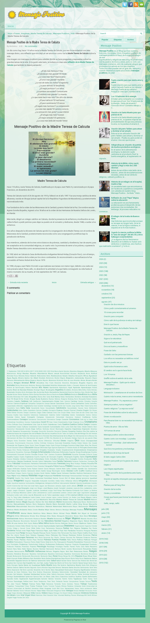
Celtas (25, 410)
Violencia (85, 593)
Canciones (60, 403)
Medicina (93, 506)
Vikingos (56, 593)
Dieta (35, 441)
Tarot (95, 579)
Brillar (21, 399)
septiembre (106, 298)
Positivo (10, 542)
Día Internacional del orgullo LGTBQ (36, 438)
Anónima (32, 385)
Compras (40, 417)
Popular (105, 40)
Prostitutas (93, 544)
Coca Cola (93, 413)
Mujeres (76, 518)
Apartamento (54, 388)
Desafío (9, 431)
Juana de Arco (78, 488)
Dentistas (46, 429)
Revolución (44, 556)
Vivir (45, 595)
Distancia (50, 443)
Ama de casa (68, 380)
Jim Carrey (88, 486)
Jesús (80, 485)
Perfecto (79, 535)
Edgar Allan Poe (85, 445)
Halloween (65, 473)
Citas (68, 413)
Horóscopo (93, 476)
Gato (9, 471)
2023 (49, 371)
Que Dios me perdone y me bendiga (119, 449)
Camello (94, 401)
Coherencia (34, 415)
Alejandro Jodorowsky (75, 378)
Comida (10, 417)
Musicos (16, 521)
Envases (28, 454)
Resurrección (35, 556)
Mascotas (11, 506)
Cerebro (45, 410)
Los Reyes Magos (84, 497)
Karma (69, 490)
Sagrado (18, 561)
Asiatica (18, 392)
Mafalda (18, 502)
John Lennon (11, 488)
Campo (47, 403)
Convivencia (51, 419)
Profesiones (50, 544)
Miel (79, 513)
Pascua (42, 533)
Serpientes (37, 570)
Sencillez (77, 568)
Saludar (64, 561)
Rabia (87, 547)
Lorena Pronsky (62, 497)
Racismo (93, 547)
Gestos (63, 471)
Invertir (9, 486)
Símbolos (94, 570)
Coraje (58, 419)
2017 (32, 371)
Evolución (88, 459)
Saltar (48, 561)
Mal (43, 502)
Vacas (77, 588)
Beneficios (82, 394)
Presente (70, 542)
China (13, 413)
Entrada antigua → (88, 282)
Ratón (24, 549)
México (55, 513)
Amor (32, 382)
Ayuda (9, 394)
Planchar (94, 537)
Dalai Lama (65, 427)
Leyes (62, 495)
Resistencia (93, 554)
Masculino (31, 506)
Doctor (74, 443)
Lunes (30, 500)
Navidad (57, 521)
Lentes (17, 495)
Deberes (90, 427)
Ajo (31, 378)
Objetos (89, 523)
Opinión (40, 526)
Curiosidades (55, 427)
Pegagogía (41, 535)
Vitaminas (39, 595)
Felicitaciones (25, 464)
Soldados (20, 574)
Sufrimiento (92, 577)
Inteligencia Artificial (52, 483)
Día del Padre (21, 436)
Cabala (94, 399)
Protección (10, 547)
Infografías (83, 481)
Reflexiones (40, 551)
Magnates (31, 502)
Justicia (36, 490)
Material (49, 506)
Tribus (26, 586)
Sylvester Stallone (47, 579)
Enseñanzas (86, 452)
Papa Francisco (37, 531)
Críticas (15, 424)
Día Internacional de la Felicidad (38, 436)
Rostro (73, 558)
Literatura (26, 497)
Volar (55, 595)
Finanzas (21, 466)
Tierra (38, 584)
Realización (50, 549)
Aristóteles (67, 390)
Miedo (74, 513)
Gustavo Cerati (39, 473)
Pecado (22, 535)
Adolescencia (56, 376)
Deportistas (76, 429)
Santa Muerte (46, 565)
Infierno (75, 481)
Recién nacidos (66, 549)
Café (30, 401)
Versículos (88, 591)
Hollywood (48, 476)
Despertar (72, 431)
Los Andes (72, 497)
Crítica (9, 424)
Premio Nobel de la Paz (48, 542)
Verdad (82, 591)
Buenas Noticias (54, 399)
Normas (58, 523)
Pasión (48, 533)
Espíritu (37, 457)
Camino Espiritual (20, 403)
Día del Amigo (80, 433)
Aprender (76, 387)
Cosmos (27, 422)
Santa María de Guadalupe (29, 565)
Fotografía (49, 466)
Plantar (16, 540)
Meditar (41, 510)
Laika (34, 493)
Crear (51, 422)
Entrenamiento (12, 454)
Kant (55, 490)
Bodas (62, 397)
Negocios (73, 521)
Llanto (32, 497)
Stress (57, 577)
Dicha (16, 441)
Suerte (84, 577)
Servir (43, 570)
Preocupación (61, 542)
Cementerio (31, 410)
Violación (77, 593)
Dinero (63, 440)
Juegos (9, 490)
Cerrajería (52, 410)
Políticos (87, 540)
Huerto (27, 478)
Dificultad (56, 441)
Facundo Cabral (37, 461)
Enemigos (27, 452)
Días (95, 438)
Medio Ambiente (20, 510)
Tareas (90, 579)
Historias (33, 475)
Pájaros (77, 528)
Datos (79, 427)
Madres (87, 499)
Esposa (9, 459)
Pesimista (46, 537)
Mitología (43, 516)
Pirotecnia (86, 537)
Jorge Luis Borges (36, 488)
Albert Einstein (39, 378)
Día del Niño (11, 436)
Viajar (9, 593)
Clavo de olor (80, 413)
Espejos (16, 457)
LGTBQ (67, 495)
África (85, 376)
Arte (80, 390)
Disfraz (36, 443)
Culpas (18, 427)
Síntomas (24, 572)
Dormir (32, 445)
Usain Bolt (56, 588)
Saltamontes (42, 561)
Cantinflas (93, 403)
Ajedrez (27, 378)
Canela (73, 403)
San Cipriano (18, 563)
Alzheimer (60, 380)
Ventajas (69, 590)
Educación (29, 447)
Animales (11, 385)
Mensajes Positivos (61, 33)
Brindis (26, 399)
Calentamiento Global (50, 401)
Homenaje (66, 476)
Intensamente (64, 483)
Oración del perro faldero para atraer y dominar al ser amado (126, 130)
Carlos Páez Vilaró (82, 406)
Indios (62, 481)
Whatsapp (80, 595)
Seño (95, 568)
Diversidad (58, 443)
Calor (62, 401)
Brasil (16, 399)
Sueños (78, 577)
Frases (17, 33)
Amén (94, 380)
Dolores (85, 443)
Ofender (28, 526)
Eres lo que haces (111, 324)
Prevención (87, 542)
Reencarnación (19, 551)
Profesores (60, 544)
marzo (104, 525)
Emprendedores (80, 450)
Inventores (86, 483)
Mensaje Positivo (76, 510)
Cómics (94, 415)
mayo (104, 517)
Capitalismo (28, 406)
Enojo (78, 452)
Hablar (53, 473)
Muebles (43, 519)
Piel (74, 537)
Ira (19, 486)
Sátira (21, 567)
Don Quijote (93, 443)
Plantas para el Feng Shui (114, 485)
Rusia (81, 558)
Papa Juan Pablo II (51, 531)
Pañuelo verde (21, 531)
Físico (35, 466)
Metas (43, 513)
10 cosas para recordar (113, 312)
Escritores (67, 454)
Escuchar (75, 454)
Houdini (17, 478)
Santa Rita (56, 565)
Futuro (34, 469)
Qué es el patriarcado (113, 342)
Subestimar (64, 577)
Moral (86, 516)
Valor (95, 588)
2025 (101, 263)
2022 (45, 371)
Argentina (59, 390)
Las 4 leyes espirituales (113, 469)
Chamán (66, 410)
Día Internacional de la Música (83, 436)
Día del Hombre (91, 434)
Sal (30, 561)
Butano (88, 399)
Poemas (55, 539)
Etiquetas (118, 40)
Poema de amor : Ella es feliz (116, 427)
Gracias (69, 471)
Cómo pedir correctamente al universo (120, 308)
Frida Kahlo (85, 466)
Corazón (65, 419)
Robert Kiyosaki (12, 558)
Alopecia (33, 380)
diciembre (106, 286)
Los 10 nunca (109, 374)
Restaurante (26, 556)
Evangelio (73, 459)
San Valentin (73, 563)
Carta (22, 408)
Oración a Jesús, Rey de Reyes (117, 334)
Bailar (20, 394)
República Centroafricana (38, 554)
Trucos (45, 586)
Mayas (75, 506)
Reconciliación (77, 549)
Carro (17, 408)
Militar (17, 516)
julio (103, 509)
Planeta (10, 540)
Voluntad (61, 595)
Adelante (33, 376)
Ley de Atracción (35, 495)
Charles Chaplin (82, 410)
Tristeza (39, 586)
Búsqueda (82, 399)
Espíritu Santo (79, 457)
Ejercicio (61, 448)
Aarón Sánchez (64, 371)
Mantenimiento (92, 502)
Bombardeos (69, 397)
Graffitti (82, 471)
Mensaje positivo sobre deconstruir (119, 435)
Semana (58, 568)
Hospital (10, 478)
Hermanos (87, 473)
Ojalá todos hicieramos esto (116, 366)
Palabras (84, 528)
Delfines (39, 429)
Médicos (10, 510)
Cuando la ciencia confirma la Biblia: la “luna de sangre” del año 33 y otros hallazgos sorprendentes (127, 234)
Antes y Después (73, 385)
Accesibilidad (64, 373)
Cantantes (80, 403)
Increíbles (51, 481)
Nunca (76, 523)
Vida (72, 33)
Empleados (51, 450)
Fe (96, 461)
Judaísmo (88, 488)
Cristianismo (91, 422)
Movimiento (29, 519)
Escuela (82, 454)
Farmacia (91, 461)
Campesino (40, 403)
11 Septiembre (12, 371)
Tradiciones (92, 584)
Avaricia (71, 392)
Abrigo (19, 373)
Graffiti (75, 471)
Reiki (67, 551)
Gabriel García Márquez (46, 469)
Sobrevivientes (64, 572)
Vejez (39, 591)
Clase (73, 413)
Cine (58, 413)
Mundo (83, 519)
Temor (36, 581)
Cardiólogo (47, 406)
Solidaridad (35, 574)
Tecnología (18, 581)
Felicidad (16, 463)
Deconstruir (11, 429)
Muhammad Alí (59, 519)
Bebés (61, 394)
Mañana (28, 504)
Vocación (50, 595)
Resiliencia (84, 554)
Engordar (72, 452)
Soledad (27, 574)
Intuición (79, 483)
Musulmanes (25, 521)
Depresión (86, 429)
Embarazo (25, 450)
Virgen (27, 595)
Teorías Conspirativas (71, 581)
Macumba (52, 500)
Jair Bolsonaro (50, 486)
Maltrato (52, 502)
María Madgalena (39, 504)
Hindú (18, 476)
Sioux (30, 572)
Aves (83, 392)
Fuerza (23, 469)
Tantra (70, 579)
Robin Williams (24, 558)
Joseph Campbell (59, 488)
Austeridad (41, 392)
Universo (35, 588)
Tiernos (32, 584)
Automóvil (63, 392)
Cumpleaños (33, 427)
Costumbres (35, 422)
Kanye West (61, 490)
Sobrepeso (55, 572)
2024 (101, 267)
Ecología (64, 445)
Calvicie (67, 401)
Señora (9, 570)
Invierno (15, 486)
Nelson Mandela (90, 521)
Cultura (25, 427)
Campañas (32, 403)
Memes (52, 510)
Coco (21, 415)
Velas (43, 591)
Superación (23, 579)
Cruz (20, 424)
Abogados (80, 371)
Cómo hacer (20, 417)
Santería (63, 565)
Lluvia (43, 497)
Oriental (94, 526)
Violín (18, 595)
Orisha (9, 528)
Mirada (32, 516)
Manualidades (19, 504)
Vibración (26, 593)
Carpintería (11, 408)
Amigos (17, 383)
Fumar (29, 469)
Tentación (59, 581)
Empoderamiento (67, 450)
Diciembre (22, 441)
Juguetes (29, 490)
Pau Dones (73, 533)
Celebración (93, 408)
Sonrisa (74, 574)
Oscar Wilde (30, 528)
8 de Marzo (55, 371)
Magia (24, 502)
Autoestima (54, 392)
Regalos (56, 551)
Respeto (9, 556)
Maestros (11, 502)
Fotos (55, 466)
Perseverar (11, 537)
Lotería (94, 497)
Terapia (82, 581)
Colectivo (52, 415)
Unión (84, 586)
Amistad (25, 383)
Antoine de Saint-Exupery (88, 385)
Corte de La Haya (86, 419)
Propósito (75, 544)
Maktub (38, 502)
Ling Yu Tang (12, 497)
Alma (27, 380)
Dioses (83, 441)
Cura (40, 427)
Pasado (36, 533)
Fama (54, 461)
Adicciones (41, 376)
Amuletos (40, 383)
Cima (55, 413)
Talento (64, 579)
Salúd (58, 561)
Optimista (60, 526)
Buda (38, 399)
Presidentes (78, 542)
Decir (95, 427)
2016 (27, 371)
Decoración (20, 429)
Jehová (73, 486)
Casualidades (50, 408)
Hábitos (47, 473)
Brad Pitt (10, 399)
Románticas (56, 558)
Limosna (86, 495)
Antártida (54, 385)
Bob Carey (46, 397)
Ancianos (74, 383)
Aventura (78, 392)
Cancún (67, 403)
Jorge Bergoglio (22, 488)
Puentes (66, 547)
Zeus (27, 598)
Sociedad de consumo (88, 572)
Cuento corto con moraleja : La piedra (119, 439)
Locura (48, 497)
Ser (21, 570)
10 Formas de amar (112, 431)
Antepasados (62, 385)
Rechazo (58, 549)
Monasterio (69, 516)
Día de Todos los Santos (65, 434)
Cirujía (63, 413)
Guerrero (30, 473)
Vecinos (33, 591)
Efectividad (44, 448)
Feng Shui (70, 463)
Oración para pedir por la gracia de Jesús (121, 461)
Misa (37, 516)
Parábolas (72, 531)
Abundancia (42, 373)
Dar (75, 427)
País (71, 528)
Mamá (59, 502)
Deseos (65, 431)
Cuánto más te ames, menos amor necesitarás (123, 396)
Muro (95, 519)
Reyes (50, 556)
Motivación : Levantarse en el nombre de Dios (123, 392)
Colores (72, 415)
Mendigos (65, 510)
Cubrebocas (52, 424)
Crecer (55, 422)
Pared (17, 533)
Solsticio (43, 574)
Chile (9, 413)
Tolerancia (49, 584)
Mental (23, 513)
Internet (73, 483)
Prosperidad (84, 544)
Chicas (94, 410)
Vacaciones (69, 588)
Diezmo (40, 441)
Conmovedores (13, 419)
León (21, 495)
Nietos (35, 523)
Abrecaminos (11, 373)
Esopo (95, 454)
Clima (87, 413)
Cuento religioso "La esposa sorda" (119, 408)
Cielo (44, 413)
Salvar (69, 561)
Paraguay (87, 531)
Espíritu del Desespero (48, 457)
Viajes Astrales (17, 593)
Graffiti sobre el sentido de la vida (118, 378)
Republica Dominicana (56, 554)
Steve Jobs (50, 577)
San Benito (90, 561)
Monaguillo (61, 516)
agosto (105, 302)
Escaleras (58, 454)
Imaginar (28, 481)
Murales (90, 519)
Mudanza (36, 519)
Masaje (85, 504)
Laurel (49, 493)
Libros (80, 495)
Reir (71, 551)
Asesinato (11, 392)
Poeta (69, 540)
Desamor (16, 431)
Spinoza (36, 577)
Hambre (73, 473)
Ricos (60, 556)
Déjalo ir (107, 465)
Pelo (60, 535)
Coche (15, 415)
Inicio (11, 26)
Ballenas (26, 394)
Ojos (35, 526)
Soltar (49, 574)
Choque (26, 413)
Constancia (32, 419)
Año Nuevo (43, 387)
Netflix (9, 523)
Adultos (71, 376)
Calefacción (37, 401)
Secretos (27, 568)
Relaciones (78, 551)
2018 (36, 371)
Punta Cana (80, 547)
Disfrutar (43, 443)
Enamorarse (11, 452)
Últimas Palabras (67, 586)
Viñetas (70, 593)
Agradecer (93, 376)
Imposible (35, 481)
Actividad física (12, 376)
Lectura (69, 493)
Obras (95, 523)
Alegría (62, 378)
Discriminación (20, 443)
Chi (90, 410)
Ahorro (21, 378)
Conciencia (69, 417)
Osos (43, 528)
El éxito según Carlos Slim (115, 457)
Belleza (67, 394)
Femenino (35, 463)
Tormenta (57, 584)
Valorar (10, 591)
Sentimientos (84, 568)
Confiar (94, 417)
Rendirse (17, 554)
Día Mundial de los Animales (60, 438)
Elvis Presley (17, 450)
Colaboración (43, 415)
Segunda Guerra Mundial (39, 568)
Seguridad (51, 568)
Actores (21, 376)
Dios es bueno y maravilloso (116, 346)
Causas (80, 408)
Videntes (38, 593)
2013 (101, 563)
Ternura (88, 581)
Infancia (68, 481)
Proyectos (33, 547)
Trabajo (83, 584)
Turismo (51, 586)
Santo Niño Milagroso (89, 565)
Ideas (73, 478)
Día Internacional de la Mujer (61, 436)
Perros (94, 535)
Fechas (9, 464)
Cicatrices (32, 413)
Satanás (16, 568)
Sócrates (10, 574)
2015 (101, 555)
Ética (67, 459)
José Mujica (48, 488)
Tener (49, 581)
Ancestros (65, 383)
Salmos (34, 561)
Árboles (30, 390)
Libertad (74, 495)
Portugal (94, 540)
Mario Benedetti (59, 504)
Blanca (40, 397)
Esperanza (29, 457)
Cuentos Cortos (76, 424)
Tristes (32, 586)
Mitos (49, 516)
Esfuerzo (89, 454)
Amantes (77, 380)
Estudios (61, 459)
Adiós (48, 376)
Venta (63, 591)
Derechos (94, 429)
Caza (86, 408)
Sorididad (86, 574)
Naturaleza (49, 521)
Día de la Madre (35, 433)
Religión (93, 551)
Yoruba (19, 598)
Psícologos (59, 547)
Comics (88, 415)
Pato (59, 533)
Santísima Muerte (74, 565)
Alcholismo (50, 378)
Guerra (24, 473)
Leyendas (55, 495)
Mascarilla (93, 504)
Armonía (75, 390)
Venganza (57, 591)
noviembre (106, 290)
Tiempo (25, 584)
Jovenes (69, 488)
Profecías (42, 544)
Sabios (94, 558)
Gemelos (24, 471)
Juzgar (50, 490)
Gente (43, 471)
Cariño (60, 406)
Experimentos (11, 461)
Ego (49, 448)
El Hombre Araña (71, 448)
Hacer (59, 473)
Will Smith (87, 595)
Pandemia (11, 530)
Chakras (59, 410)
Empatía (43, 450)
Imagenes (25, 33)
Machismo (44, 500)
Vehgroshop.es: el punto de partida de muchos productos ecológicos (126, 146)
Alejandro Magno (91, 378)
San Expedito (28, 563)
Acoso (88, 373)
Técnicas (10, 581)
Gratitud (88, 471)
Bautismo (55, 394)
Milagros (10, 516)
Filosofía (90, 463)
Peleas (47, 535)
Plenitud (40, 540)
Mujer (68, 518)
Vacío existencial (86, 588)
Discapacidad (91, 441)
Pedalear (33, 535)
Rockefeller (37, 558)
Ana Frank (49, 383)
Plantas (23, 540)
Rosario (67, 558)
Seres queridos (28, 570)
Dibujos (10, 441)
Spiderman (29, 577)
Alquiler (45, 380)
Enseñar (94, 452)
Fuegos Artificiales (13, 469)
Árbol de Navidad (20, 390)
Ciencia (49, 413)
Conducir (78, 417)
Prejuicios (27, 542)
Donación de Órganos (15, 445)
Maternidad (57, 506)
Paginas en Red (80, 620)
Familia (60, 461)
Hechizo (79, 473)
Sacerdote (11, 561)
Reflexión (29, 551)
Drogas (42, 445)
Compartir (31, 417)
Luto (34, 500)
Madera (59, 500)
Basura (49, 394)
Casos (42, 408)
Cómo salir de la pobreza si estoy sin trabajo (123, 320)
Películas (54, 535)
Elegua (9, 450)
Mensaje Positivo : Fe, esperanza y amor (121, 401)
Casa (28, 408)
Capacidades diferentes (15, 406)
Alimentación (19, 380)
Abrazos (93, 371)
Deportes (68, 429)
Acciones (73, 373)
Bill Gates (24, 397)
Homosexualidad (76, 476)
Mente (29, 513)
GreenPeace (11, 473)
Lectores (64, 493)
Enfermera (55, 452)
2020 (41, 371)
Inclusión (43, 481)
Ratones (29, 549)
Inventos (94, 483)
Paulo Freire (93, 533)
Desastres (50, 431)
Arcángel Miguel (39, 390)
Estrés (47, 459)
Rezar (55, 556)
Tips (43, 584)
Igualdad (93, 478)
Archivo (130, 40)
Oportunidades (49, 526)
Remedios (10, 554)
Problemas (23, 544)
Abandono (73, 371)
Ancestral (57, 383)
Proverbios (25, 547)
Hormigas (85, 476)
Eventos (80, 459)
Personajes (20, 537)
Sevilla (48, 570)
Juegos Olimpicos (19, 490)
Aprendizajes (86, 387)
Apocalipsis (63, 388)
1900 (19, 371)
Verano (76, 591)
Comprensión (49, 417)
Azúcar (15, 394)
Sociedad (74, 572)
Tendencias (42, 581)
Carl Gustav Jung (69, 406)
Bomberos (78, 397)
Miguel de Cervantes (89, 513)
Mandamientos (67, 502)
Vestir (95, 591)
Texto (94, 581)
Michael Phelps (64, 513)
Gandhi (81, 469)
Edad (77, 445)
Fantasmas (83, 461)
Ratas (19, 549)
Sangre (85, 563)
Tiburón (18, 584)
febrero (105, 529)
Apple (70, 388)
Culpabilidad (11, 427)
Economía (71, 445)
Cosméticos (20, 422)
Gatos (13, 471)
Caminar (10, 403)
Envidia (34, 454)
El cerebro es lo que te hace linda (118, 370)
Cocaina (9, 415)
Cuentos (65, 424)
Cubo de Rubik (42, 424)
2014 (23, 371)
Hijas (9, 476)
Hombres (57, 475)
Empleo (58, 450)
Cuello (59, 424)
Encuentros (19, 452)
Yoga (14, 597)
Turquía (57, 586)
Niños (46, 523)
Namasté (34, 521)
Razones (36, 549)
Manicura (77, 502)
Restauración (17, 556)
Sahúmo (25, 561)
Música (10, 521)
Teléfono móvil (28, 581)
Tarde (85, 579)
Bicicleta (10, 397)
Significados (85, 570)
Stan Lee (42, 577)
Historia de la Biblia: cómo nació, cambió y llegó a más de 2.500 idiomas (125, 165)
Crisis (82, 422)
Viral (22, 595)
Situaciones (47, 572)
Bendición (74, 394)
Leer (74, 493)
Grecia (94, 471)
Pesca (41, 537)
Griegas (18, 473)
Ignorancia (85, 478)
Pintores (79, 537)
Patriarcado (65, 533)
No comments (31, 46)
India (58, 481)
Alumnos (52, 380)
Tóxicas (76, 584)
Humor (55, 478)
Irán (22, 486)
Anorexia (39, 385)
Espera (22, 457)
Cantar (87, 403)
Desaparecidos (26, 431)
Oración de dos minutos (114, 304)
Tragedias (10, 586)
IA (69, 478)
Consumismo (41, 419)
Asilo (23, 392)
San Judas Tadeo (47, 563)
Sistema (39, 572)
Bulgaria (64, 399)
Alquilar (39, 380)
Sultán (16, 579)
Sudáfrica (72, 577)
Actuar (27, 376)
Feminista (61, 463)
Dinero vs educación (112, 416)
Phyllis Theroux (59, 537)
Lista (19, 497)
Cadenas (24, 401)
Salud (53, 560)
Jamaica (58, 486)
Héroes (94, 473)
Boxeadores (93, 397)
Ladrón (29, 493)
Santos (9, 567)
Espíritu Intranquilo (65, 457)
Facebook (27, 461)
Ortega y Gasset (19, 528)
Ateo (34, 392)
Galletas (74, 469)
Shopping (77, 570)
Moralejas (93, 516)
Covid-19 (44, 422)
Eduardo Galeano (18, 448)
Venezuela (49, 591)
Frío (91, 466)
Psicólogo (51, 547)
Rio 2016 (71, 556)
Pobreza (47, 539)
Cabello (17, 401)
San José (37, 563)
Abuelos (33, 373)
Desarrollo (42, 431)
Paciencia (59, 528)
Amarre (89, 380)
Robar (95, 556)
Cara (35, 406)
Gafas (68, 469)
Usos (62, 588)
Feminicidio (52, 463)
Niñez (41, 523)
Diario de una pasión (85, 438)
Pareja (22, 533)
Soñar (79, 574)
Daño (71, 427)
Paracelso (79, 531)
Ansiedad (46, 385)
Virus (33, 595)
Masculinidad (21, 506)
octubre (105, 294)
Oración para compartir (113, 316)
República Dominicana (72, 554)
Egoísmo (55, 448)
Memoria (59, 510)
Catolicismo (61, 408)
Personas (30, 537)
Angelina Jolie (92, 383)
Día (84, 431)
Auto (47, 392)
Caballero (10, 401)
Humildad (48, 478)
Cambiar (74, 401)
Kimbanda (76, 490)
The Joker (10, 584)
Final (15, 466)
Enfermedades (44, 452)
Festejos (77, 464)
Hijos (13, 475)
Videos (45, 593)
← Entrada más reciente (18, 282)
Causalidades (72, 408)
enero (104, 533)
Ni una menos (17, 523)
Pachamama (50, 528)
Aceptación (81, 373)
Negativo (65, 521)
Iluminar (10, 481)
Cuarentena (27, 424)
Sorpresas (93, 574)
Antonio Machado (31, 388)
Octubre (18, 526)
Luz (37, 500)
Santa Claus (93, 563)
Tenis (53, 581)
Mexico (49, 513)
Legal (79, 493)
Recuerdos (87, 549)
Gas (85, 469)
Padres (66, 528)
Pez (52, 537)
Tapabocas (77, 579)
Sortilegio (10, 577)
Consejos (24, 419)
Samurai (75, 561)
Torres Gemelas (67, 584)
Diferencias (48, 441)
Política (80, 540)
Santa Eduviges (12, 565)
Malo (46, 502)
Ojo (32, 526)
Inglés (9, 483)
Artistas (94, 390)
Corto (95, 419)
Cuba (34, 424)
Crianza (76, 422)
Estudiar (53, 459)
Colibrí (58, 415)
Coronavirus (74, 419)
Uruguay (47, 588)
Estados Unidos (19, 459)
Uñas (41, 588)
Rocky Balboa (46, 558)
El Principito (82, 448)
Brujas (32, 399)
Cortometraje (11, 422)
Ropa (63, 558)
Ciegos (39, 413)
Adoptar (65, 376)
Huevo (32, 478)
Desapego (34, 431)
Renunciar (25, 554)
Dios (77, 440)
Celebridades (12, 410)
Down (37, 445)
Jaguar (41, 486)
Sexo (52, 570)
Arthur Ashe (86, 390)
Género (38, 471)
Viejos (50, 593)
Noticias (64, 523)
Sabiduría (87, 558)
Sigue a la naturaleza (112, 338)
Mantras (10, 504)
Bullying (71, 399)
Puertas (72, 547)
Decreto (27, 429)
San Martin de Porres (61, 563)
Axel (91, 392)
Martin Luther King (74, 504)
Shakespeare (68, 570)
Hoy (22, 478)
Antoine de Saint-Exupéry (16, 388)
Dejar (33, 429)
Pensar (65, 535)
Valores (16, 591)
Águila (14, 378)
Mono (81, 516)
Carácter (40, 406)
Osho (38, 528)
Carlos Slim (93, 406)
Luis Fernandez (18, 500)
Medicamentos (83, 506)
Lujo (25, 500)
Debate (84, 427)
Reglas (62, 551)
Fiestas (84, 463)
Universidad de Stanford (22, 588)
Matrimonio (67, 506)
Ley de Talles (46, 495)
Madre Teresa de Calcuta (41, 33)
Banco (31, 394)
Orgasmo (88, 526)
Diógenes (70, 441)
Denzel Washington (57, 429)
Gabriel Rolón (61, 469)
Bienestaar (17, 397)
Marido (49, 504)
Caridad (54, 406)
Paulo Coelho (82, 533)
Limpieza (93, 495)
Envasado (20, 454)
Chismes (20, 413)
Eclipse (57, 445)
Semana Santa (68, 567)
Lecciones (56, 493)
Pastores (54, 533)
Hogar (41, 475)
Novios (70, 523)
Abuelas (25, 373)
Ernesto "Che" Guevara (46, 454)
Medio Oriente (33, 510)
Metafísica (36, 513)
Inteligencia (39, 483)
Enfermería (64, 452)
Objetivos (82, 523)
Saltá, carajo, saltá (111, 503)
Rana (15, 549)
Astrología (29, 392)
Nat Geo (41, 521)
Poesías (62, 539)
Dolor (79, 443)
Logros (54, 497)
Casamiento (35, 408)
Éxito (95, 459)
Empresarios (92, 450)
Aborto (87, 371)
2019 (101, 539)
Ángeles (82, 383)
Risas (85, 556)
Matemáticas (40, 506)
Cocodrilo (26, 415)
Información (93, 481)
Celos (20, 410)
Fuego (95, 466)
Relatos (85, 551)
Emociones (34, 450)
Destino (79, 431)
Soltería (54, 574)
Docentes (66, 443)
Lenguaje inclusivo (112, 389)
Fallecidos (48, 461)
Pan (90, 528)
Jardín (68, 486)
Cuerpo (87, 424)
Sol (14, 574)
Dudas (48, 445)
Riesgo (65, 556)
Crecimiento (63, 422)
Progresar (68, 544)
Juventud (43, 490)
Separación (15, 570)
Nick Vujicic (28, 523)
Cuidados (93, 424)
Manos (83, 502)
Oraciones (69, 525)
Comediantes (80, 415)
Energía (34, 452)
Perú (36, 537)
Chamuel (73, 410)
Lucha (9, 500)
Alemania (10, 380)
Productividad (33, 544)
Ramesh (9, 549)
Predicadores (18, 542)
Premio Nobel (35, 542)
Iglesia (78, 478)
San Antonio (82, 561)
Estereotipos (39, 459)
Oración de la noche (112, 489)
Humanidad (39, 478)
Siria (34, 572)
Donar (27, 445)
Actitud (94, 373)
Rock (31, 558)
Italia (37, 486)
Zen (23, 598)
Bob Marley (55, 397)
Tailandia (57, 579)
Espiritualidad (91, 457)
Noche (52, 523)
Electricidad (92, 448)
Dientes (29, 441)
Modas (54, 516)
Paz (8, 535)
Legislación (85, 493)
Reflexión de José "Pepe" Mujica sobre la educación (125, 199)
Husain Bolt (63, 478)
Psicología (41, 546)
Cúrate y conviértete (112, 493)
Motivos (21, 519)
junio (104, 513)
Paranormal (11, 533)
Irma (25, 486)
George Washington (53, 471)
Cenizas (39, 410)
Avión (87, 392)
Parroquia (29, 533)
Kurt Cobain (84, 490)
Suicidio (10, 579)
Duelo (53, 445)
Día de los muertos (49, 433)
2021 (101, 279)
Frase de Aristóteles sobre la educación (121, 412)
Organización (79, 526)
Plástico (29, 540)
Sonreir (68, 574)
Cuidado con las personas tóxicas (118, 354)
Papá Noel (63, 531)
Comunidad (60, 417)
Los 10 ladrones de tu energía (123, 96)
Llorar (37, 497)
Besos (90, 394)
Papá (28, 531)
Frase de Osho (110, 350)
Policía (74, 540)
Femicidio (43, 463)
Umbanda (77, 586)
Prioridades (15, 544)
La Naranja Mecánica (18, 493)
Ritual (90, 556)
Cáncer (52, 403)
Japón (64, 486)
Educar (37, 448)
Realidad (42, 549)
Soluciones (60, 574)
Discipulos (10, 443)
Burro (76, 399)
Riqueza (78, 556)
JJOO (95, 486)
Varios (21, 591)
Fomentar (41, 466)
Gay (18, 471)
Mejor (47, 510)
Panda (95, 528)
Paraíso (94, 531)
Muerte (50, 518)
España (10, 457)
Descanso (57, 431)
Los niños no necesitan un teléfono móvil (121, 358)
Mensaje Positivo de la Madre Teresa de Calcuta (33, 42)
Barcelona (42, 394)
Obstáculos (11, 526)
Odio (23, 526)
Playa (34, 540)
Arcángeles (50, 390)
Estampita (30, 459)
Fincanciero (29, 466)
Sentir (91, 568)
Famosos (68, 461)
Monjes (76, 516)
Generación (31, 471)
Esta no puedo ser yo (113, 362)
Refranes (49, 551)
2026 (101, 259)
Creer (70, 422)
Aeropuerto (79, 376)
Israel (33, 486)
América (10, 383)
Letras (25, 495)
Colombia (65, 415)
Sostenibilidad (19, 577)
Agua (9, 378)
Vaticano (27, 591)
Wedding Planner (70, 595)
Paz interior (15, 535)
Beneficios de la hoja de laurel (116, 453)
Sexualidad (59, 570)
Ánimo (17, 385)
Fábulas (20, 461)
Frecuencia (77, 466)
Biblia (94, 394)
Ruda (77, 558)
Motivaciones (12, 518)
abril (103, 521)
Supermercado (34, 579)
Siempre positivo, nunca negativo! (118, 404)
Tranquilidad (19, 586)
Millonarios (24, 516)
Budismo (44, 399)
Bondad (85, 397)
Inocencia (22, 483)
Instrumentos (30, 483)
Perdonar (72, 535)
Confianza (86, 417)
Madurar (94, 500)
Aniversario (24, 385)
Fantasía (75, 461)
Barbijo (36, 394)
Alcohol (56, 378)
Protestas (18, 547)
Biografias (33, 397)
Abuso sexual (53, 373)
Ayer (95, 392)
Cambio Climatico (84, 401)
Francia (62, 466)
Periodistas (87, 535)
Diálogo (74, 438)
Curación (45, 427)
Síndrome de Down (13, 572)
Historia (24, 475)
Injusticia (15, 483)
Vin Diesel (63, 593)
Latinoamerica (42, 493)
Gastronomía (92, 469)
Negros (80, 521)
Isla (29, 486)
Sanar (80, 563)
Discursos (29, 443)
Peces (28, 535)
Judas (95, 488)
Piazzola (69, 537)
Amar (83, 380)
